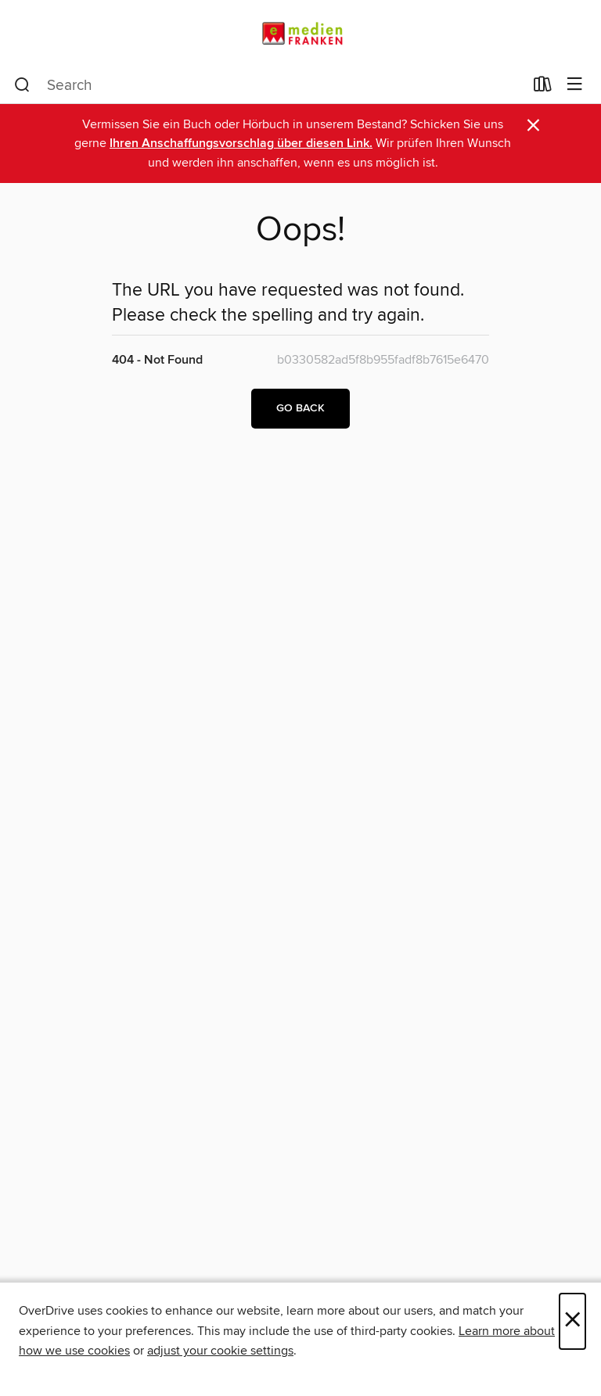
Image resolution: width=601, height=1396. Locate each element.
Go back (300, 408)
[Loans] (542, 87)
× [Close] (572, 1321)
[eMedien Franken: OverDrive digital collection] (300, 33)
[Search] (22, 85)
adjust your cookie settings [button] (220, 1350)
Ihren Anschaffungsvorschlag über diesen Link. (241, 143)
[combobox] (269, 85)
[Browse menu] (574, 84)
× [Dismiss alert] (533, 125)
